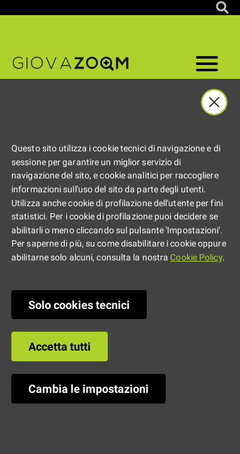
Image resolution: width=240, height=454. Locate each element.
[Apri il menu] (206, 66)
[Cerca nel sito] (222, 7)
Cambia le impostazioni (88, 388)
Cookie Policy (196, 257)
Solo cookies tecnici (79, 304)
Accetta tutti (59, 346)
